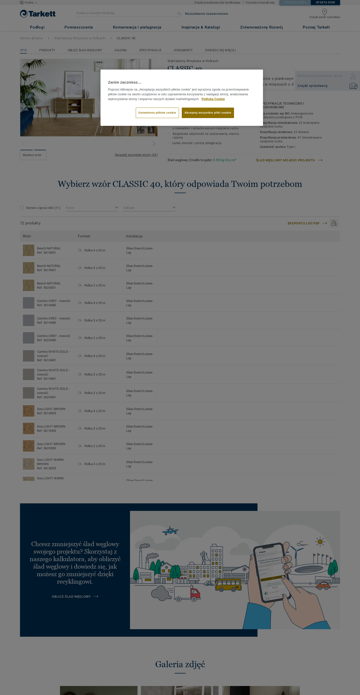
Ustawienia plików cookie (157, 112)
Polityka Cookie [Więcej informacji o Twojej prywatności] (213, 99)
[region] (181, 98)
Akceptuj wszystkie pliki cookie (207, 112)
